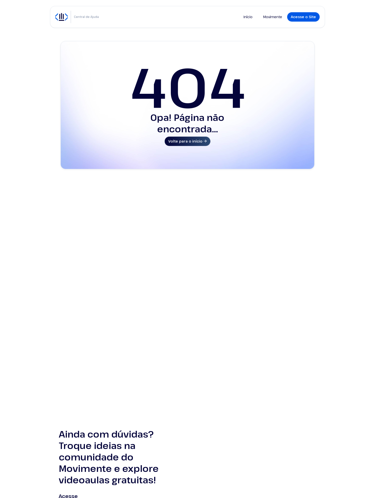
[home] (61, 17)
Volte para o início (187, 141)
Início (248, 16)
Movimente (272, 16)
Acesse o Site (303, 16)
